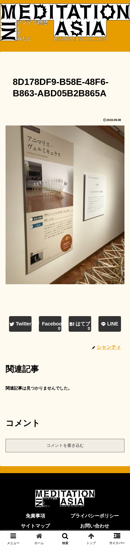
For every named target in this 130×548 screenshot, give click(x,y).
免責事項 (35, 516)
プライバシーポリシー (94, 516)
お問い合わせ (94, 526)
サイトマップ (35, 526)
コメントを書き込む (65, 445)
